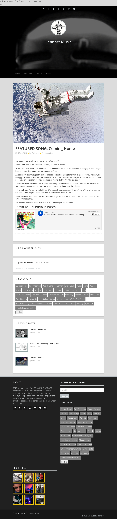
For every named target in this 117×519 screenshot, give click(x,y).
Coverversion (54, 294)
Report (66, 290)
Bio (36, 290)
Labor (44, 294)
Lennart (60, 286)
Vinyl (45, 290)
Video (18, 290)
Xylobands (89, 303)
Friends (78, 294)
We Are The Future (77, 299)
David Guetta (21, 299)
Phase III (93, 286)
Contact (39, 73)
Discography (28, 290)
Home (17, 73)
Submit (65, 396)
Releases (35, 153)
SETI (84, 290)
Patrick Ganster (49, 286)
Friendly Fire (76, 290)
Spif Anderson (35, 286)
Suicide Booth (21, 286)
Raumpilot (48, 153)
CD (40, 290)
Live (66, 286)
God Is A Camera (23, 294)
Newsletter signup (72, 382)
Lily (62, 294)
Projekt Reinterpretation (26, 308)
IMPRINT (101, 516)
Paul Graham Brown (46, 299)
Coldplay (79, 303)
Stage (72, 286)
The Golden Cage (23, 303)
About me (28, 73)
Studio (79, 286)
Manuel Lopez (62, 299)
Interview (58, 290)
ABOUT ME (92, 516)
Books (85, 294)
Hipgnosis (33, 299)
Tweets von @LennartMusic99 (27, 268)
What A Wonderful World (42, 303)
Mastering (69, 294)
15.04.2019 (22, 153)
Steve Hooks (59, 303)
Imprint (49, 73)
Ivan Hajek (89, 196)
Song (86, 286)
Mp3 (51, 290)
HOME (84, 516)
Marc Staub (95, 294)
